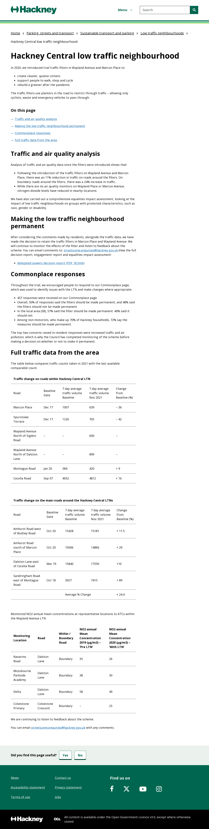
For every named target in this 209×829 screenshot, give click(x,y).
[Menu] (126, 10)
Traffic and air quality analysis (36, 119)
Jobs (58, 797)
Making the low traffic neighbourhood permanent (50, 126)
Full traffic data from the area (36, 140)
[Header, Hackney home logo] (34, 10)
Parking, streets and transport (50, 33)
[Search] (194, 10)
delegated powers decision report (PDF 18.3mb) (50, 263)
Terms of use (20, 797)
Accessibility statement (28, 787)
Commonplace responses (32, 133)
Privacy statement (68, 787)
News (15, 778)
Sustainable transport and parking (107, 33)
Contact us (63, 778)
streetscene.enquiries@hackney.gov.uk (91, 250)
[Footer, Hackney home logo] (27, 819)
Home (15, 33)
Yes (65, 755)
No (80, 755)
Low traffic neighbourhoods (162, 33)
